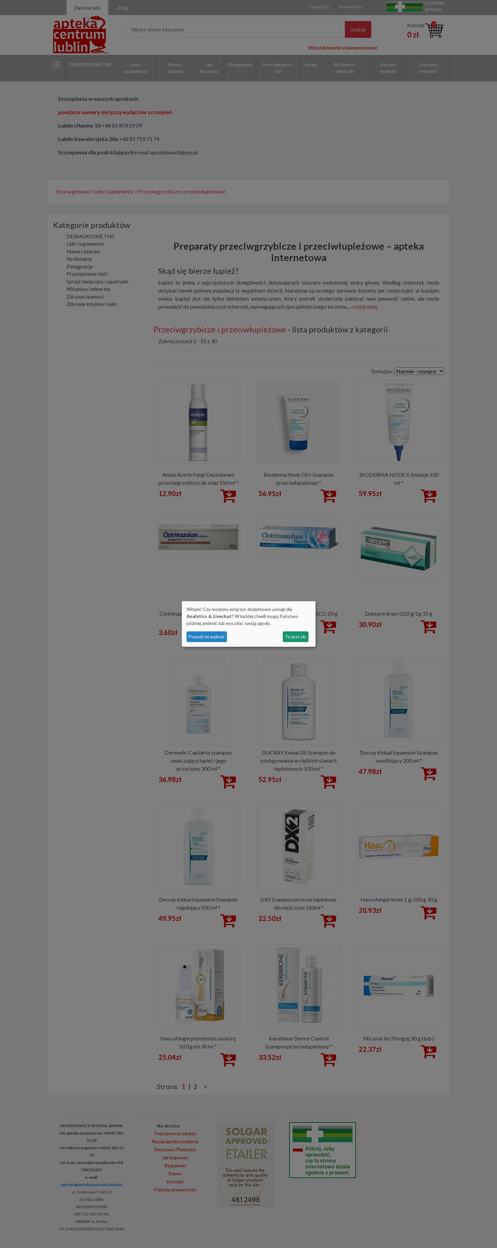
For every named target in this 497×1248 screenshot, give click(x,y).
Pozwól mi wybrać (206, 636)
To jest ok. (295, 636)
